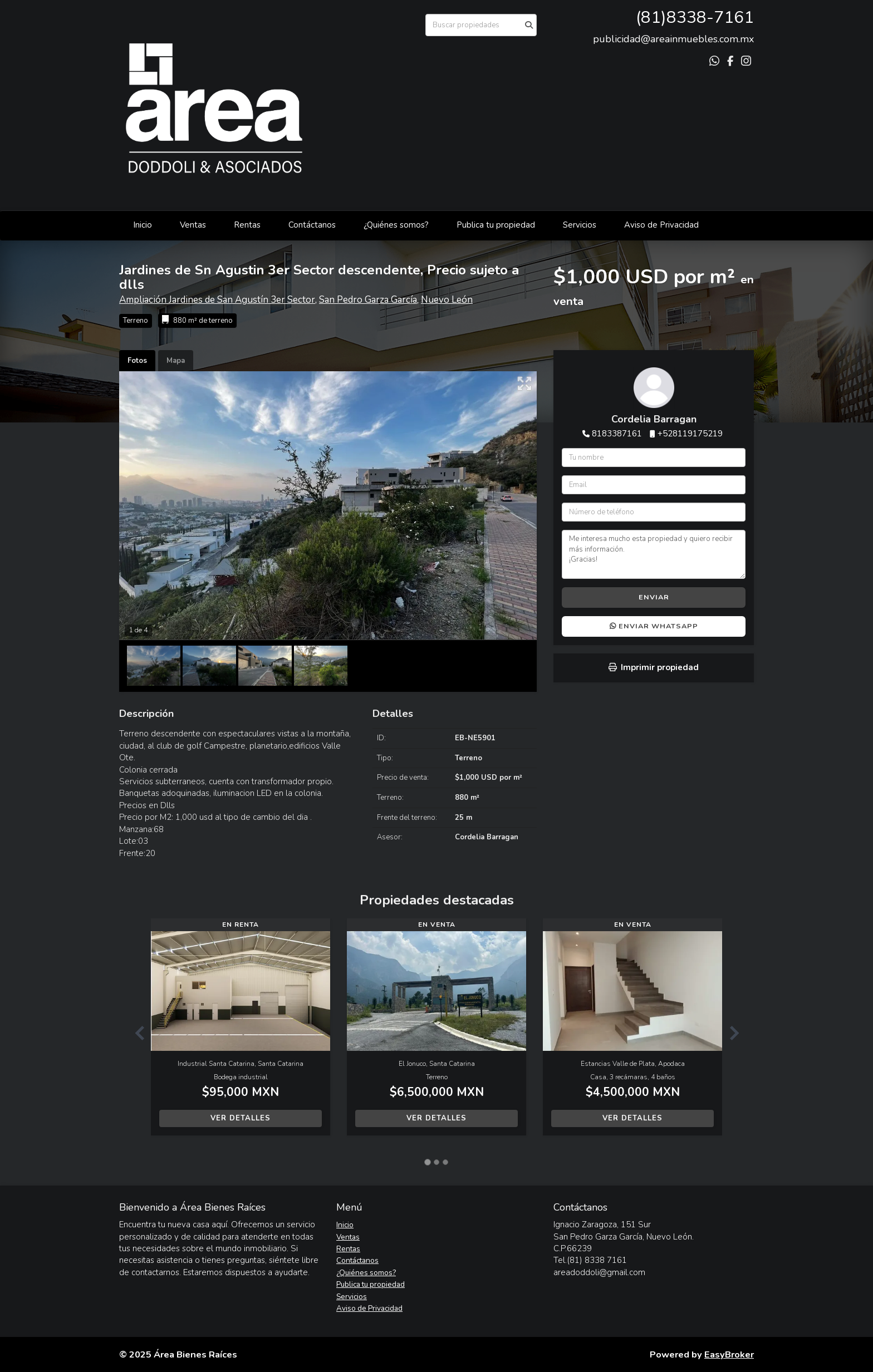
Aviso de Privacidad (661, 224)
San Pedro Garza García (368, 299)
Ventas (193, 224)
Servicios (579, 224)
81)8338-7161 (697, 17)
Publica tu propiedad (496, 224)
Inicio (142, 224)
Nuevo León (447, 299)
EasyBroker (729, 1354)
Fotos (137, 361)
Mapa (175, 361)
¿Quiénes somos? (396, 224)
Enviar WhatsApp (654, 626)
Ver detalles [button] (240, 1118)
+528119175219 (690, 433)
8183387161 (617, 433)
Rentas (247, 224)
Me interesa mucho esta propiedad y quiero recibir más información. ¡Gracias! (654, 554)
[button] (135, 1032)
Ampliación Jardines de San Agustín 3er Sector (217, 299)
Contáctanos (312, 224)
